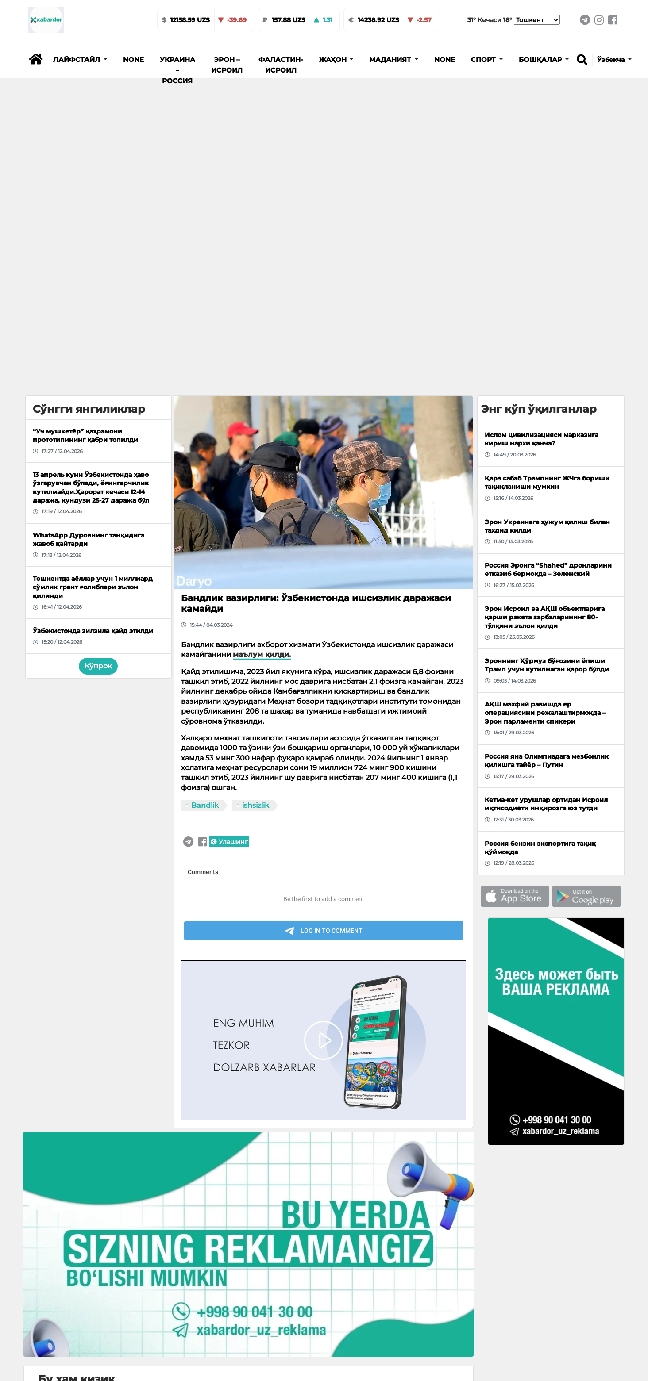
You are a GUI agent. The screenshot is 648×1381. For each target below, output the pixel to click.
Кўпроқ (98, 666)
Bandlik (205, 805)
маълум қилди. (262, 654)
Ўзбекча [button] (611, 60)
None (133, 60)
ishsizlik (255, 805)
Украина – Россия (177, 70)
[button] (80, 60)
